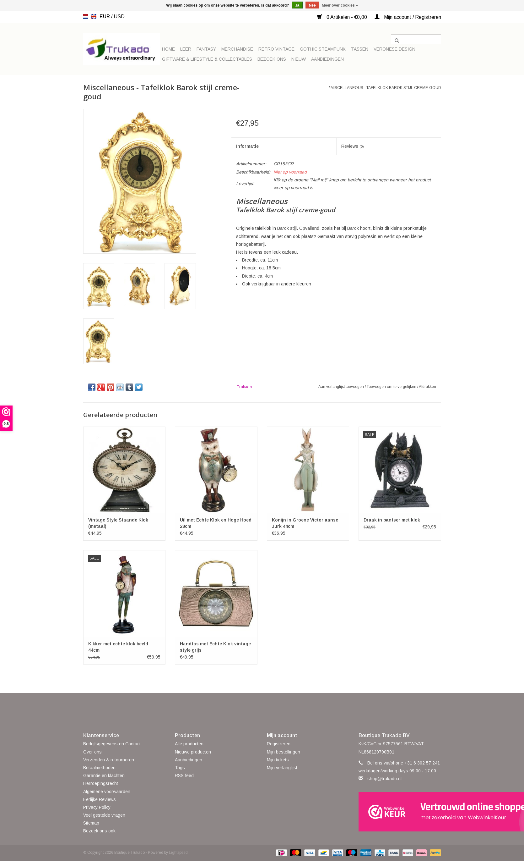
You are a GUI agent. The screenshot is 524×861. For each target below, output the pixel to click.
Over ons (92, 751)
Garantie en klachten (104, 775)
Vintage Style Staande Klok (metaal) (118, 523)
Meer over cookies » (340, 5)
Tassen (359, 49)
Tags (180, 767)
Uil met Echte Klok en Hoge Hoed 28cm (215, 523)
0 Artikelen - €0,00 (342, 17)
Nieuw (298, 59)
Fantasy (206, 49)
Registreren (278, 743)
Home (168, 49)
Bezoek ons (271, 59)
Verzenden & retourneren (108, 759)
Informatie (247, 146)
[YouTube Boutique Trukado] (273, 707)
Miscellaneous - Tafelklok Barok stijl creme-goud (386, 88)
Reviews (352, 146)
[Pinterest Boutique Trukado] (262, 707)
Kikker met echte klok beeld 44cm (118, 647)
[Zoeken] (416, 39)
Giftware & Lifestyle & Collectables (207, 59)
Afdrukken (427, 386)
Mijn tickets (278, 759)
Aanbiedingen (327, 59)
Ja (297, 5)
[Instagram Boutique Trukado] (285, 707)
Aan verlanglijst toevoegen (341, 386)
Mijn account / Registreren (408, 17)
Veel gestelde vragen (104, 815)
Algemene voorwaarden (106, 791)
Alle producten (189, 743)
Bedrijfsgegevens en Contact (112, 743)
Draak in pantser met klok (392, 519)
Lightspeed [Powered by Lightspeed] (178, 852)
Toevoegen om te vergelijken (392, 386)
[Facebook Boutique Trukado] (240, 707)
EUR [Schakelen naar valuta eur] (105, 16)
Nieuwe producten (193, 751)
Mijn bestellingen (283, 751)
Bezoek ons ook (99, 830)
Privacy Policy (97, 807)
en (93, 16)
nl (85, 16)
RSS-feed (184, 775)
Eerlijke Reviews (99, 799)
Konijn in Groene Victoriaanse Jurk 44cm (305, 523)
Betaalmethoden (99, 767)
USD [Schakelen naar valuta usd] (119, 16)
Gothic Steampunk (323, 49)
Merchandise (237, 49)
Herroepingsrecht (100, 783)
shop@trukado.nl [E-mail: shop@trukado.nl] (384, 778)
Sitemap (91, 822)
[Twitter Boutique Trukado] (251, 707)
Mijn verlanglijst (282, 767)
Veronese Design (394, 49)
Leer (185, 49)
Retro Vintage (276, 49)
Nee (312, 5)
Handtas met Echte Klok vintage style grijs (215, 647)
